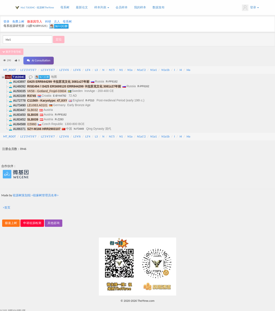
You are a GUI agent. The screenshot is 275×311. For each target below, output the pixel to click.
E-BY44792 (59, 95)
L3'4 (87, 70)
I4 (181, 70)
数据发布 (159, 7)
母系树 (64, 7)
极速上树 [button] (11, 223)
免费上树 (18, 21)
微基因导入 (34, 21)
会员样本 (122, 7)
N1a (129, 70)
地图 (54, 76)
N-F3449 (79, 128)
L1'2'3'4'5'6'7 (28, 70)
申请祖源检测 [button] (32, 223)
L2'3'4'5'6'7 (48, 70)
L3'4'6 (77, 70)
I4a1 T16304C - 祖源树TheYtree (37, 7)
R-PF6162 (112, 81)
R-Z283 (59, 119)
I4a (188, 70)
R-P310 (90, 100)
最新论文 (82, 7)
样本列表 (101, 7)
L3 (96, 70)
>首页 (6, 207)
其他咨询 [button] (53, 223)
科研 (48, 21)
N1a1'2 (141, 70)
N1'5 (112, 70)
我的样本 (140, 7)
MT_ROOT (9, 70)
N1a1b (165, 70)
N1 (121, 70)
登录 (250, 8)
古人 (57, 21)
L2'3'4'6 (64, 70)
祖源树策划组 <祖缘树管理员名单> (35, 195)
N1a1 (153, 70)
